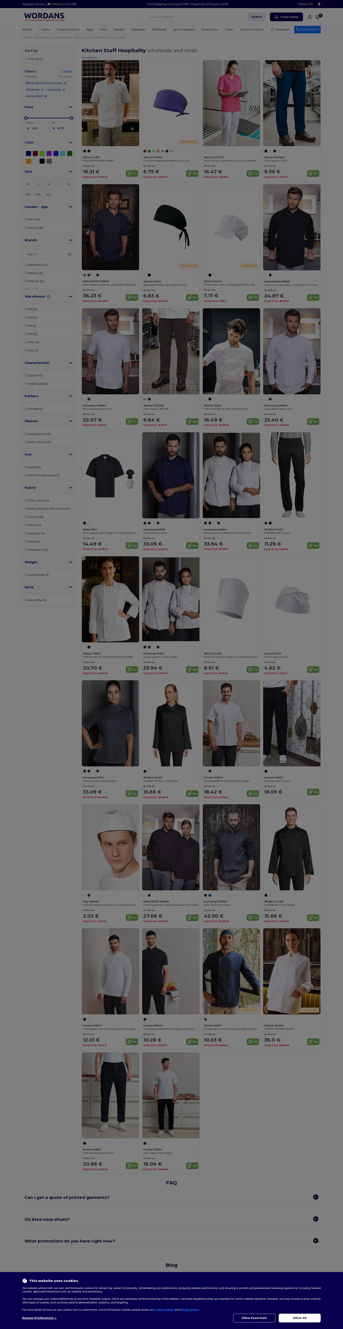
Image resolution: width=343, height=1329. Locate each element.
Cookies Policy (164, 1309)
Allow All (299, 1318)
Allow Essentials (254, 1318)
